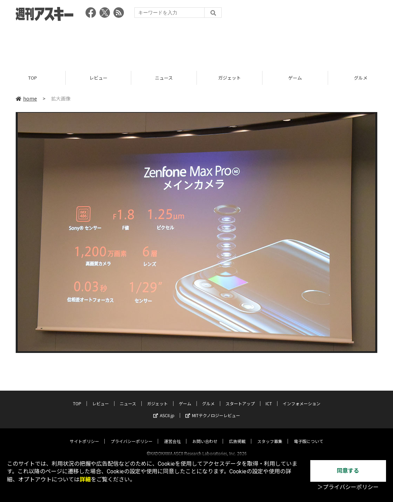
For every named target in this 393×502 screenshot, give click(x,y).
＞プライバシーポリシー (348, 487)
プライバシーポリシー (132, 435)
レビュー (98, 77)
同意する (348, 470)
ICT (269, 397)
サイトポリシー (84, 435)
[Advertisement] (196, 43)
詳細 (85, 479)
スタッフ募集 (269, 435)
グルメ (208, 397)
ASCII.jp (164, 409)
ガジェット (229, 77)
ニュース (164, 77)
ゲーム (295, 77)
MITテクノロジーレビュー (212, 409)
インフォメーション (301, 397)
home (26, 98)
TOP (32, 77)
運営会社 (172, 435)
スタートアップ (240, 397)
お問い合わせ (204, 435)
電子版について (308, 435)
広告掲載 (237, 435)
